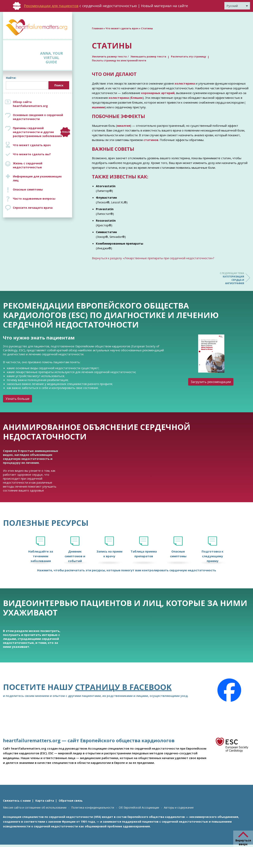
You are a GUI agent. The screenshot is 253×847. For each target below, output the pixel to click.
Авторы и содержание (179, 807)
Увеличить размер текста (109, 56)
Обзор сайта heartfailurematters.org (30, 104)
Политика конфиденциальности (92, 807)
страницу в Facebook (123, 686)
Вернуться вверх (243, 842)
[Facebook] (229, 690)
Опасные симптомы (28, 189)
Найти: (11, 78)
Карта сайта (44, 800)
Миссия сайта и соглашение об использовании (34, 807)
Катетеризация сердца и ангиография (228, 278)
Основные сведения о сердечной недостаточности (38, 117)
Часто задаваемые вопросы (34, 198)
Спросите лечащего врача (33, 208)
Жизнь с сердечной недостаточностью (27, 165)
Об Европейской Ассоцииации (139, 807)
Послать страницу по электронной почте (119, 60)
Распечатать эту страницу (188, 56)
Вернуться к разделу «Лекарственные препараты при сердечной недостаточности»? (153, 258)
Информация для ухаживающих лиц (37, 178)
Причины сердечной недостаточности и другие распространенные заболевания (41, 132)
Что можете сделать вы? (32, 154)
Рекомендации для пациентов (51, 5)
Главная (97, 28)
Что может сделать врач (32, 145)
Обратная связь (71, 800)
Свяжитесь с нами (17, 800)
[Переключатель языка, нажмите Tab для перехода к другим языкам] (237, 6)
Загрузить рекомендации (211, 382)
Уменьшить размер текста (148, 56)
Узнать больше (17, 398)
